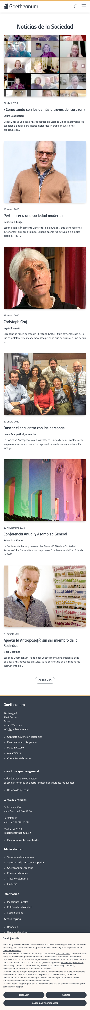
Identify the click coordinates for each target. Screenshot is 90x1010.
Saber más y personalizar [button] (45, 1003)
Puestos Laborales (17, 873)
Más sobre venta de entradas (23, 840)
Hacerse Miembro (17, 932)
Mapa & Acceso (15, 747)
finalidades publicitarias (72, 962)
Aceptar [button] (66, 995)
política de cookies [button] (12, 950)
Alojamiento (14, 753)
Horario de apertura (18, 790)
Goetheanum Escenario (20, 868)
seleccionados (63, 953)
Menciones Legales (17, 902)
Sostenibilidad (15, 912)
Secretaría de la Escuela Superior (25, 862)
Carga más (45, 680)
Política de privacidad (19, 907)
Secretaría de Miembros (20, 857)
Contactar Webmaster (19, 758)
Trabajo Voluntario (17, 878)
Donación (12, 927)
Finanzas (12, 884)
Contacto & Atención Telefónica (24, 737)
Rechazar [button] (24, 995)
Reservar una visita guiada (22, 742)
